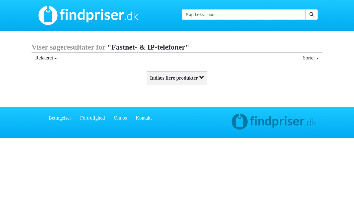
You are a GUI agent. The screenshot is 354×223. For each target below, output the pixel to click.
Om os (120, 117)
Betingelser (60, 117)
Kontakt (144, 117)
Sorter (311, 57)
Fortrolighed (92, 117)
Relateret (46, 57)
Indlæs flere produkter (177, 78)
